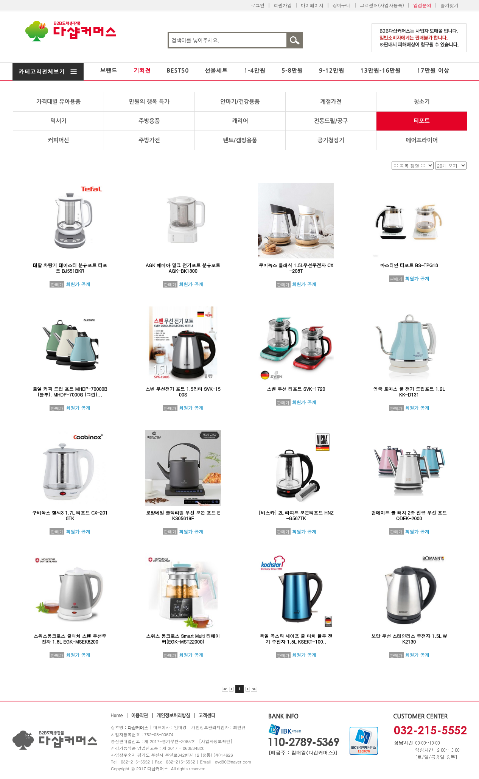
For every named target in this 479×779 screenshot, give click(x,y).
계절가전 (330, 101)
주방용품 (149, 121)
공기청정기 (330, 140)
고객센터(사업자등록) (382, 5)
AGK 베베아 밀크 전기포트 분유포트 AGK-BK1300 (183, 268)
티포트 (421, 121)
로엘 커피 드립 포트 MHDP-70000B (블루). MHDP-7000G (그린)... (70, 392)
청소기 (421, 101)
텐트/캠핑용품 (240, 140)
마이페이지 (312, 5)
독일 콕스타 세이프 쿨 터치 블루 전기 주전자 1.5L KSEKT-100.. (296, 639)
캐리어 (240, 121)
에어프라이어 (422, 140)
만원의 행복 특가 (149, 101)
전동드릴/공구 (331, 121)
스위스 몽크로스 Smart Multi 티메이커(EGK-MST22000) (183, 639)
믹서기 (58, 121)
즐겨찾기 (449, 5)
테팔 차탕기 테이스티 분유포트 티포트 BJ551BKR (70, 268)
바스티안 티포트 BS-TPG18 (409, 265)
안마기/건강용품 (240, 101)
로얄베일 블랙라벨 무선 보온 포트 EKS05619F (183, 515)
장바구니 (342, 5)
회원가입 (283, 5)
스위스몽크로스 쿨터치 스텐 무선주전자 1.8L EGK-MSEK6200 (70, 639)
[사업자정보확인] (215, 741)
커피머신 (58, 140)
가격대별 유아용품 (58, 101)
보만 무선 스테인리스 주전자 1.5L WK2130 (409, 639)
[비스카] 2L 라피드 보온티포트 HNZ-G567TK (295, 515)
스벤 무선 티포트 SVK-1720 (296, 389)
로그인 (257, 5)
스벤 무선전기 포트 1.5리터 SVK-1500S (182, 392)
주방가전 (149, 140)
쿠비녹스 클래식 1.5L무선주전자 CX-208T (296, 268)
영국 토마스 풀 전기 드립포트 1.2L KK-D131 (409, 392)
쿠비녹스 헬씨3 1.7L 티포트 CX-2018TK (70, 515)
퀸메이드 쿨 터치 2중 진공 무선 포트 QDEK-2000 (409, 515)
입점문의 (422, 5)
